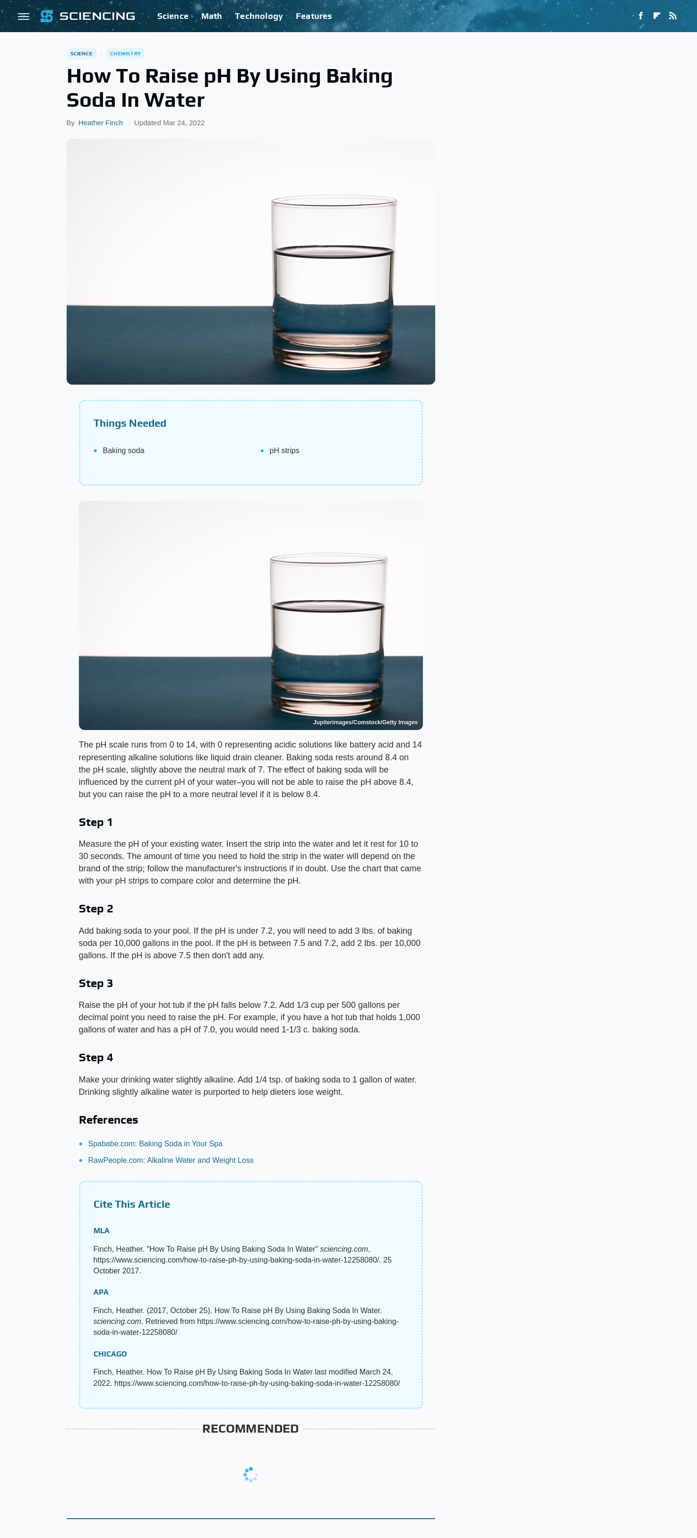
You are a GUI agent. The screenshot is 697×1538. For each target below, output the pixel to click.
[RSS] (673, 16)
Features (314, 16)
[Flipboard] (656, 16)
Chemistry (125, 53)
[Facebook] (640, 16)
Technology (259, 16)
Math (212, 16)
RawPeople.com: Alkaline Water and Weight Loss (171, 1160)
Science (173, 16)
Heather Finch (100, 123)
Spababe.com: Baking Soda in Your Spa (155, 1144)
